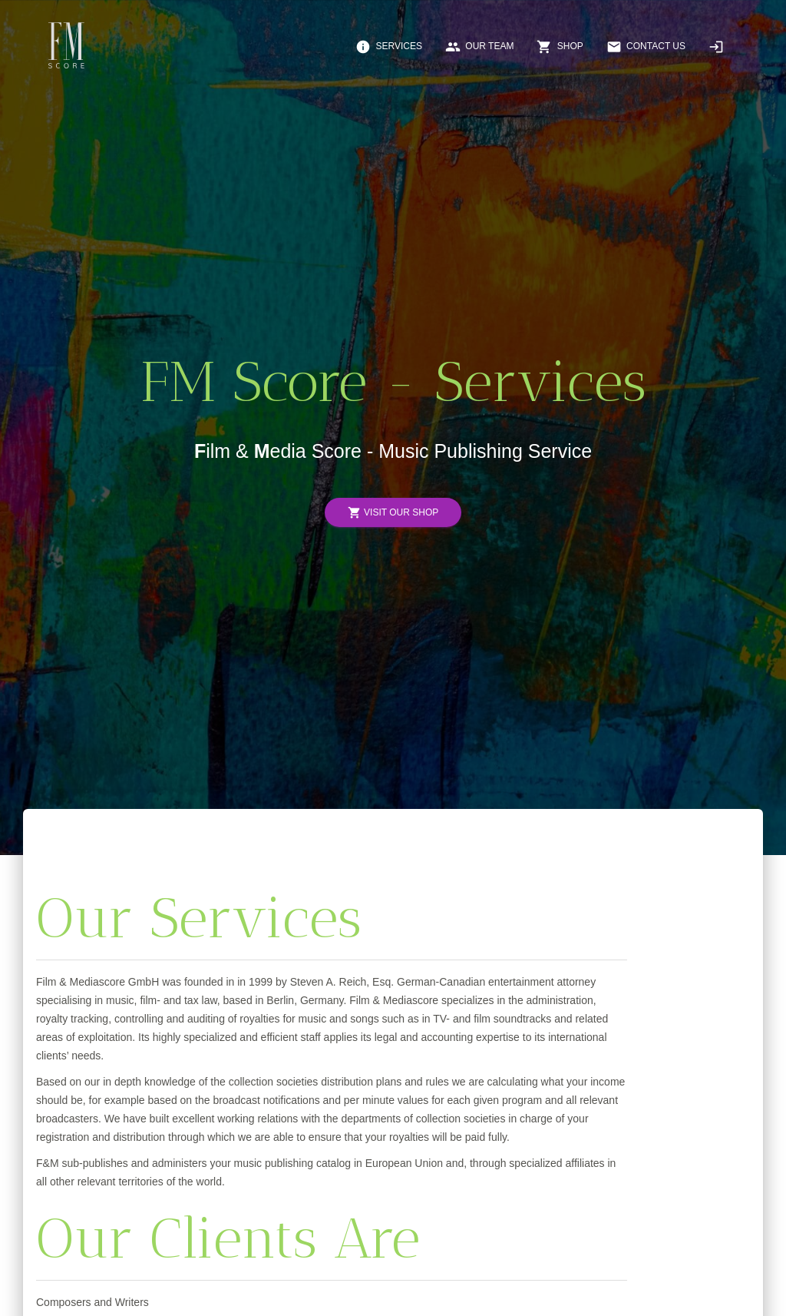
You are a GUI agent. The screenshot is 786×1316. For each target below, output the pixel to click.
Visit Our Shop (393, 513)
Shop (560, 47)
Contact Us (645, 47)
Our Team (479, 47)
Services (388, 47)
